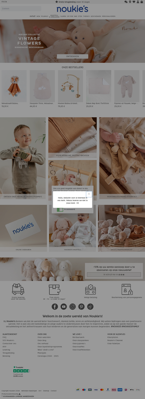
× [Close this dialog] (89, 194)
